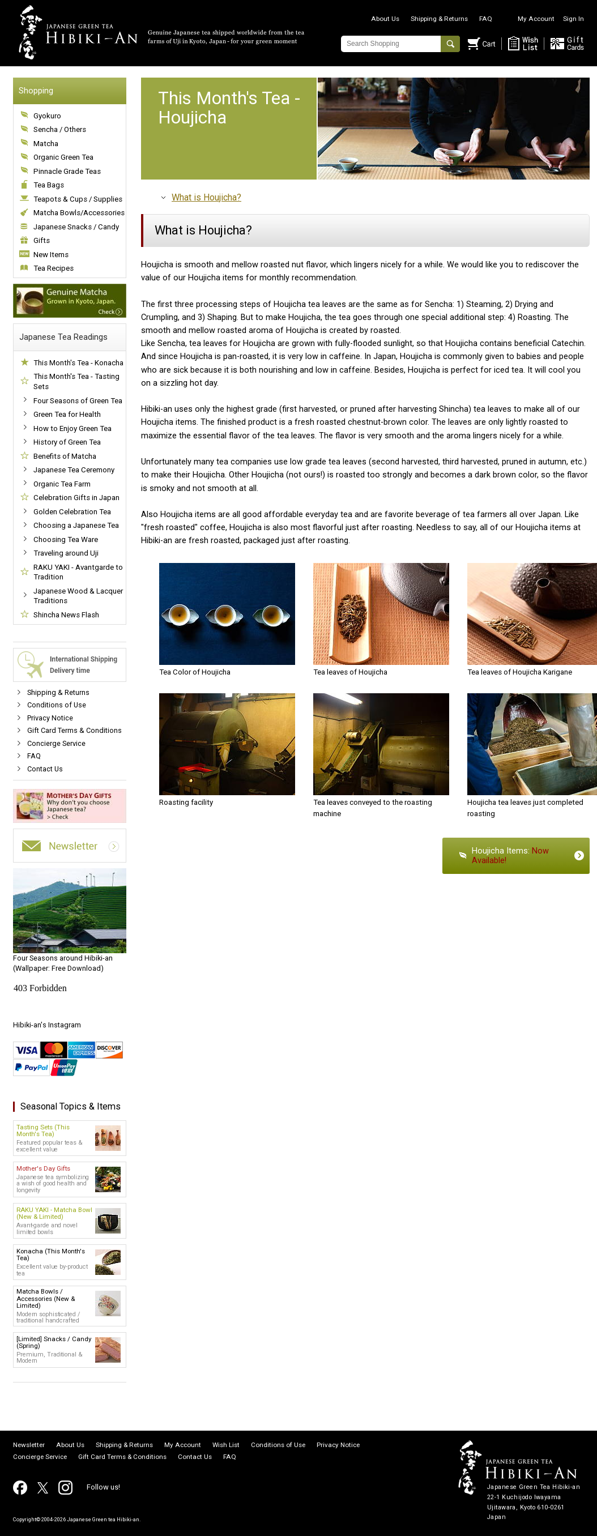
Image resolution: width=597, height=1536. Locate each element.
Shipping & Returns (439, 19)
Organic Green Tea (63, 157)
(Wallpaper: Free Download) (69, 920)
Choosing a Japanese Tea (76, 525)
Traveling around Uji (66, 553)
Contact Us (45, 769)
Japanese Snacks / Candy (76, 227)
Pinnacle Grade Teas (67, 171)
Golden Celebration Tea (72, 511)
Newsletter (29, 1445)
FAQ (485, 19)
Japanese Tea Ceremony (73, 470)
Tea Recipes (53, 268)
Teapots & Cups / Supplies (77, 199)
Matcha (45, 143)
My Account (536, 19)
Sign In (573, 19)
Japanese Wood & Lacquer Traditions (78, 596)
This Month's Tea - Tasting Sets (76, 381)
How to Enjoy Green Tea (72, 428)
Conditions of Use (56, 705)
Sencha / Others (59, 129)
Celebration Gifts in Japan (76, 497)
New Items (51, 254)
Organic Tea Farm (62, 484)
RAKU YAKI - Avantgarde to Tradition (78, 572)
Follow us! (103, 1487)
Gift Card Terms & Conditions (74, 730)
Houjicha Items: (510, 855)
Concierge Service (56, 743)
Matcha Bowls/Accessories (79, 212)
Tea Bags (48, 185)
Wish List (226, 1445)
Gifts (41, 240)
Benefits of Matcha (64, 456)
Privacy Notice (50, 718)
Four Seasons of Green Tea (77, 400)
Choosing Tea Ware (65, 539)
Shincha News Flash (66, 615)
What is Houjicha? (206, 197)
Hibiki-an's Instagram (47, 1025)
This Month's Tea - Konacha (78, 363)
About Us (385, 19)
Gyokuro (47, 116)
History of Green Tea (67, 442)
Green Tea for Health (67, 414)
